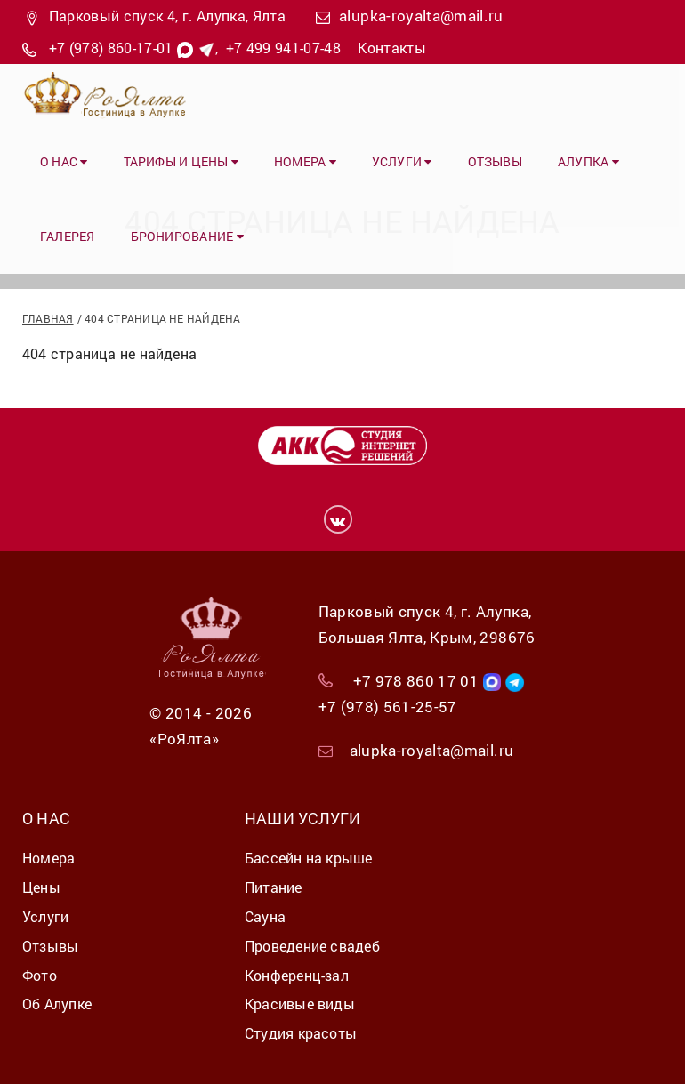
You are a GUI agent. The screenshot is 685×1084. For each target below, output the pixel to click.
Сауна (265, 916)
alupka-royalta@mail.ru (421, 15)
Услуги (402, 161)
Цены (41, 887)
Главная (48, 318)
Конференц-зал (297, 975)
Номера (305, 161)
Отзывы (495, 161)
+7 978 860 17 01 (416, 680)
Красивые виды (300, 1003)
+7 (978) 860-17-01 (111, 47)
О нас (64, 161)
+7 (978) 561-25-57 (387, 706)
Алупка (588, 161)
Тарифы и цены (181, 161)
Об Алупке (57, 1003)
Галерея (67, 236)
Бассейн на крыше (309, 857)
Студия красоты (301, 1033)
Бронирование (187, 236)
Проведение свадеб (312, 945)
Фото (39, 975)
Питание (273, 887)
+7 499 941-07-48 (283, 47)
